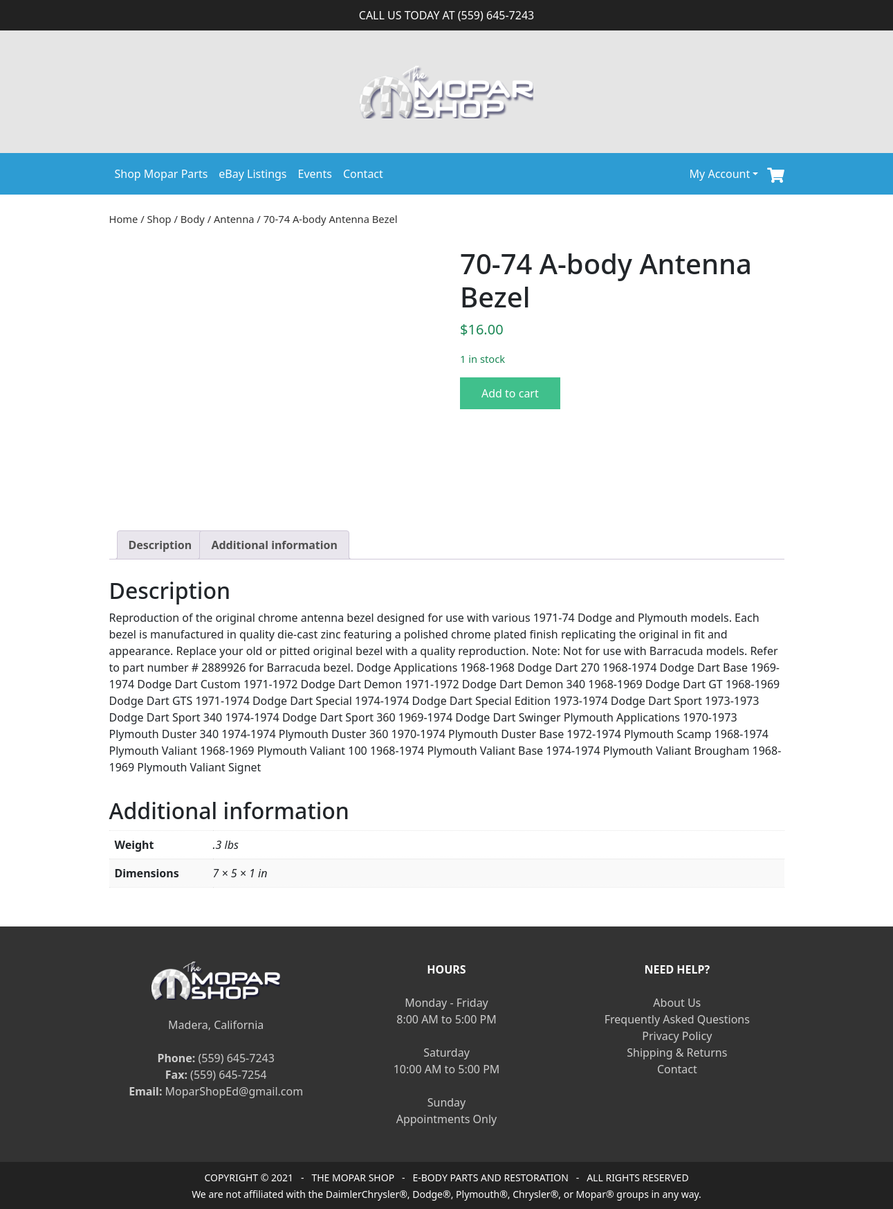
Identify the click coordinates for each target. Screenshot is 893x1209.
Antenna (234, 219)
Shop (159, 219)
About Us (677, 1002)
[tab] (160, 544)
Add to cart (510, 393)
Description (160, 545)
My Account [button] (720, 173)
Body (193, 219)
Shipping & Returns (677, 1052)
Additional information (274, 545)
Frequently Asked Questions (677, 1019)
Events (315, 173)
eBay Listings (252, 173)
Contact (363, 173)
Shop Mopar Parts (161, 173)
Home (123, 219)
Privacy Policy (677, 1036)
